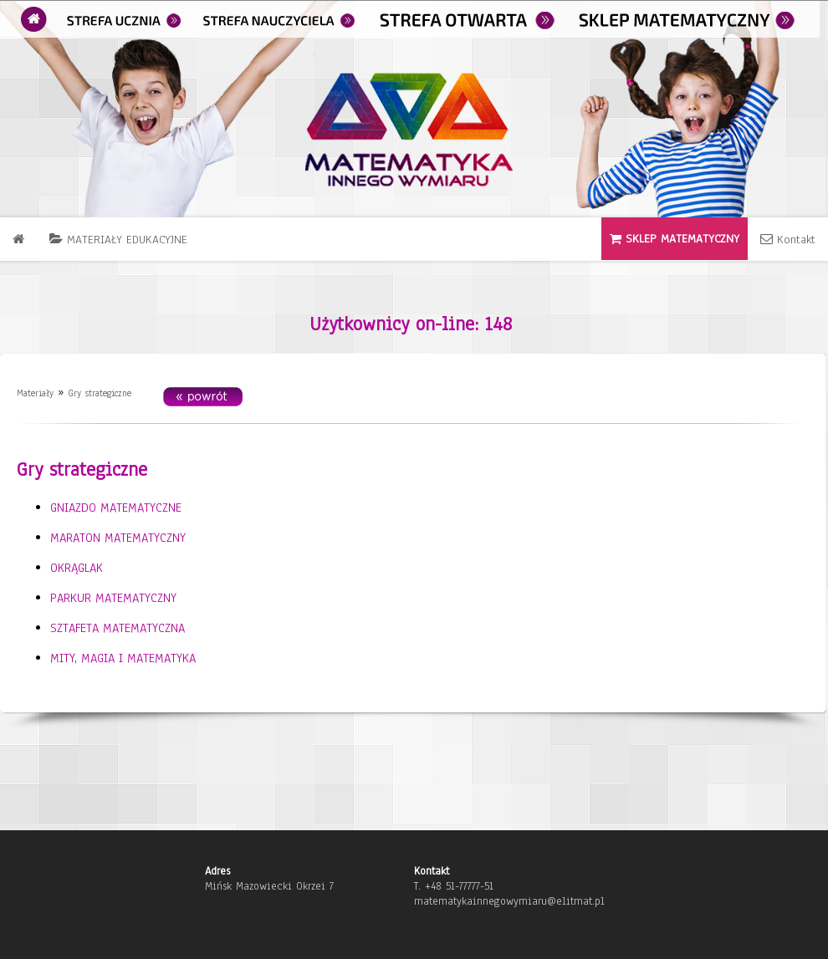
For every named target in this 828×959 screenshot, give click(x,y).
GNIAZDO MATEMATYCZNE (115, 507)
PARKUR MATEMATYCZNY (113, 597)
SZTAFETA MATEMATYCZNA (117, 628)
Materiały (35, 393)
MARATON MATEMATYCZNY (118, 537)
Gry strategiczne (99, 393)
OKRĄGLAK (76, 567)
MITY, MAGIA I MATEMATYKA (123, 658)
